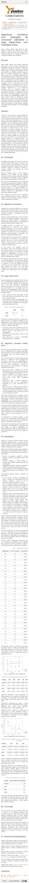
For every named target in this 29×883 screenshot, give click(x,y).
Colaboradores (12, 22)
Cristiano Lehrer (23, 22)
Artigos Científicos (8, 24)
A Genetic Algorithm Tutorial (19, 864)
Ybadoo (3, 2)
